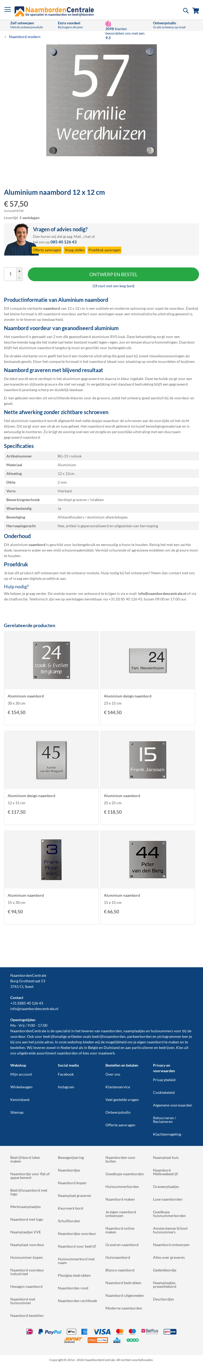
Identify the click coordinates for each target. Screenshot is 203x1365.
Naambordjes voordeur (77, 1233)
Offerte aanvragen (120, 1125)
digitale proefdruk (44, 578)
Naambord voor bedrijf (77, 1246)
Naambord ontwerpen (171, 1244)
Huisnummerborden (122, 1186)
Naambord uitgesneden (124, 1295)
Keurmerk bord (70, 1208)
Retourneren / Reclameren (164, 1120)
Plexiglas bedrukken (74, 1275)
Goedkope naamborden (124, 1174)
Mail (77, 236)
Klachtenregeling (167, 1134)
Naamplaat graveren (74, 1195)
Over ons (112, 1074)
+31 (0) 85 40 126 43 (125, 599)
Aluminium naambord (26, 696)
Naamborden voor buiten (120, 1159)
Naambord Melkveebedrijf (165, 1172)
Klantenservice (117, 1087)
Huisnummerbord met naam (76, 1261)
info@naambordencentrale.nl (34, 1008)
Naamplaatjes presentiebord (164, 1284)
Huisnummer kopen (26, 1257)
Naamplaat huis (166, 1157)
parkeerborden (139, 1036)
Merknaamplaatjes (25, 1206)
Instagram (66, 1087)
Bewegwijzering (71, 1157)
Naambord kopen (72, 1183)
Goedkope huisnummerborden (169, 1214)
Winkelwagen (21, 1087)
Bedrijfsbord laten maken (25, 1159)
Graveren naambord (122, 1244)
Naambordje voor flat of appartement (30, 1176)
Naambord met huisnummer (22, 1301)
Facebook (66, 1074)
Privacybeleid (164, 1079)
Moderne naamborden (123, 1308)
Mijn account (21, 1074)
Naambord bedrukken (123, 1282)
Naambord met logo (26, 1219)
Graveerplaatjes (166, 1186)
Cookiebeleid (164, 1092)
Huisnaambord (117, 1257)
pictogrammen (169, 1036)
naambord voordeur (59, 314)
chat (87, 236)
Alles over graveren (169, 1257)
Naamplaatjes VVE (25, 1232)
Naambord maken (120, 1199)
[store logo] (54, 11)
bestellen (17, 1047)
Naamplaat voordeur (27, 1244)
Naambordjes (69, 1170)
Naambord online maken (119, 1230)
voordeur (17, 1036)
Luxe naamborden (167, 1199)
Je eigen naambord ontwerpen (120, 1214)
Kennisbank (20, 1099)
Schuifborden (69, 1221)
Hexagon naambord (26, 1286)
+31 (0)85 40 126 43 (26, 1003)
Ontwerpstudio (118, 1112)
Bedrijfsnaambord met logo (28, 1192)
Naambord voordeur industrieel (27, 1272)
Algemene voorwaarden (172, 1105)
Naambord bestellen (27, 1315)
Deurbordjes (163, 1299)
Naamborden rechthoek (77, 1300)
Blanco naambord (120, 1270)
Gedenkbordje (164, 1270)
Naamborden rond (73, 1288)
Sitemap (17, 1112)
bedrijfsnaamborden (109, 1036)
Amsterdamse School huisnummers (170, 1230)
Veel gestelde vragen (122, 1099)
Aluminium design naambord (127, 696)
